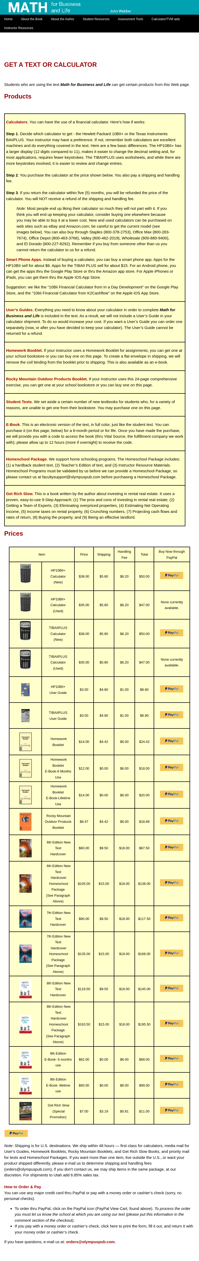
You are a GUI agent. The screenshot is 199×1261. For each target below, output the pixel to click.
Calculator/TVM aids (166, 19)
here (114, 1226)
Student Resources (96, 19)
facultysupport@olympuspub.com (71, 477)
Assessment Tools (130, 19)
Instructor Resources (18, 28)
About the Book (31, 19)
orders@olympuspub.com (28, 1169)
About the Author (62, 19)
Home (8, 19)
